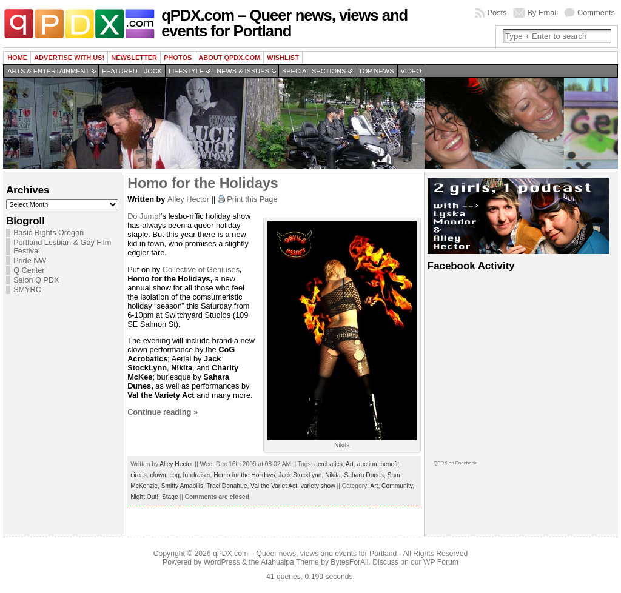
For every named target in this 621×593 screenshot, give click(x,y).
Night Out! (144, 497)
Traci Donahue (227, 486)
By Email (543, 12)
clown (158, 475)
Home (17, 57)
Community (396, 486)
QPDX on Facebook (455, 463)
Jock (153, 71)
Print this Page (252, 199)
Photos (178, 57)
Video (411, 71)
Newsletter (134, 57)
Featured (119, 71)
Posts (496, 12)
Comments (596, 12)
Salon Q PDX (36, 280)
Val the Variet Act (273, 486)
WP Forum (440, 562)
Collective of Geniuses (201, 269)
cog (174, 475)
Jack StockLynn (299, 475)
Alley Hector (188, 199)
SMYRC (27, 290)
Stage (170, 497)
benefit (389, 464)
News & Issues (243, 71)
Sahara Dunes (363, 475)
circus (138, 475)
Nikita (333, 475)
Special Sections (314, 71)
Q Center (28, 270)
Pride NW (29, 260)
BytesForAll (349, 562)
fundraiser (196, 475)
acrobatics (328, 464)
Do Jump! (144, 216)
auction (367, 464)
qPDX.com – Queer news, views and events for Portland (284, 23)
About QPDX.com (229, 57)
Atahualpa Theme (290, 562)
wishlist (283, 57)
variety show (318, 486)
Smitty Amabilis (182, 486)
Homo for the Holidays (202, 183)
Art (350, 464)
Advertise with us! (69, 57)
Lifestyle (186, 71)
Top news (376, 71)
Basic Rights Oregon (48, 233)
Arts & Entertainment (48, 71)
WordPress (222, 562)
